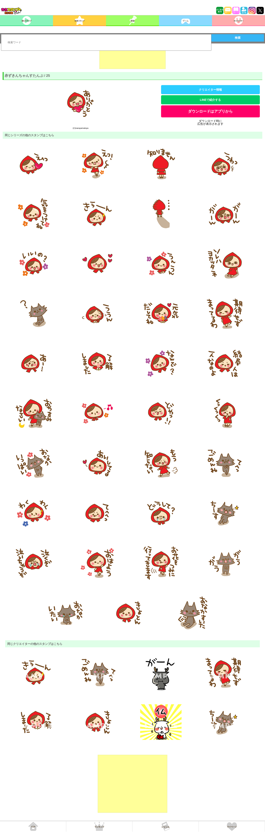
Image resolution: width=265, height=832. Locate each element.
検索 (238, 37)
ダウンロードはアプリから (210, 111)
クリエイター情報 (210, 89)
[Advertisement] (132, 58)
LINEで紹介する (210, 99)
